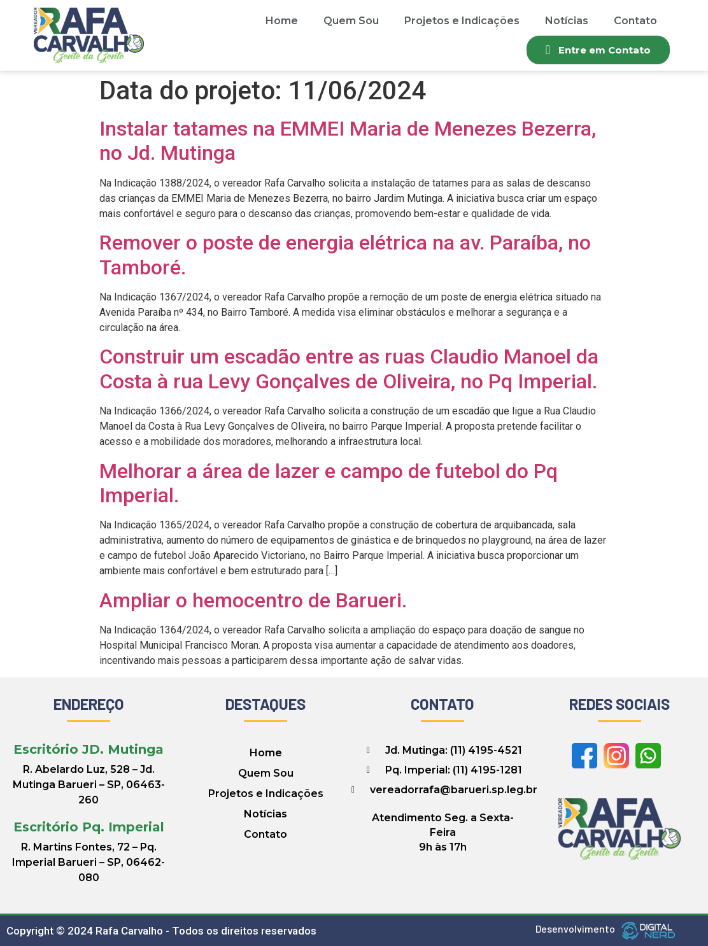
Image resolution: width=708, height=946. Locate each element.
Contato (635, 21)
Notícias (566, 21)
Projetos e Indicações (462, 21)
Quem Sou (351, 21)
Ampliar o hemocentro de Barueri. (253, 600)
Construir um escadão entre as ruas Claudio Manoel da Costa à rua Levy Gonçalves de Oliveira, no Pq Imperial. (348, 368)
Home (282, 21)
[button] (598, 50)
